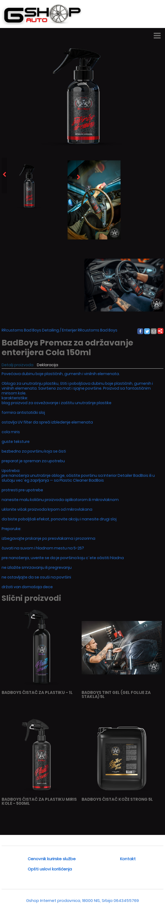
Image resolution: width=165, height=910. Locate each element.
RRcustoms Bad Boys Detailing (30, 330)
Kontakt (128, 859)
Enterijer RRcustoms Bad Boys (89, 330)
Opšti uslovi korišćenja (50, 869)
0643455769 (126, 900)
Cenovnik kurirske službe (52, 859)
